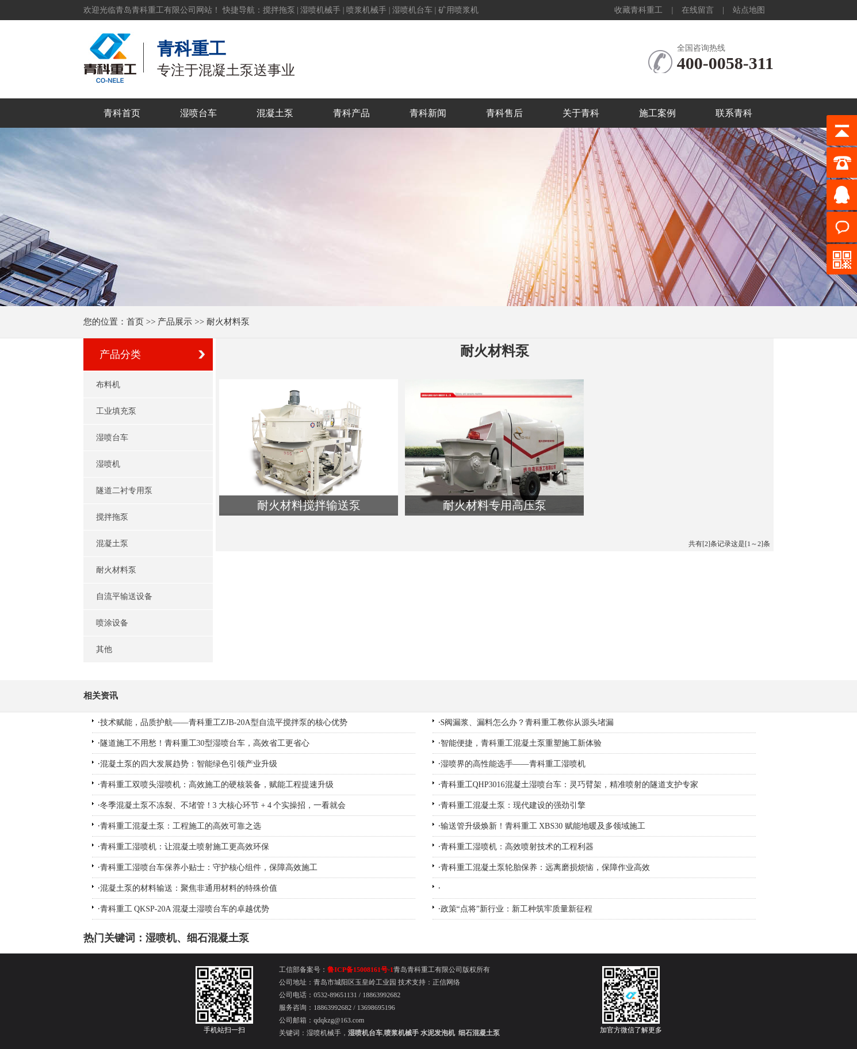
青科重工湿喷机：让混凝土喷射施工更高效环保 (184, 846)
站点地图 (749, 10)
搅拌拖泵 (279, 10)
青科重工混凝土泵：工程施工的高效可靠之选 (180, 826)
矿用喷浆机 (458, 10)
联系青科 (734, 113)
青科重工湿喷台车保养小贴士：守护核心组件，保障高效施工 (208, 867)
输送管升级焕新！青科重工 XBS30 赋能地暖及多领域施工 (543, 826)
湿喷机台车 (412, 10)
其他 (104, 649)
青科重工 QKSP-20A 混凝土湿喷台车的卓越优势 (185, 909)
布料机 (108, 384)
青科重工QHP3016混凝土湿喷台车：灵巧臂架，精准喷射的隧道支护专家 (569, 784)
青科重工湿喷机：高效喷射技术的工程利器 (517, 846)
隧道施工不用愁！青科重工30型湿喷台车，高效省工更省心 (204, 743)
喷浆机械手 (366, 10)
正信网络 (446, 982)
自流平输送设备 (124, 596)
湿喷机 (108, 464)
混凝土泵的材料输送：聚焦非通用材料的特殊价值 (188, 888)
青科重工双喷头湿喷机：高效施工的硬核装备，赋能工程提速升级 (217, 784)
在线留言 (698, 10)
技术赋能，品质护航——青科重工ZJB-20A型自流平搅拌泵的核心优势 (223, 722)
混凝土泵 (275, 113)
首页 (135, 321)
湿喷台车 (198, 113)
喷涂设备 (112, 623)
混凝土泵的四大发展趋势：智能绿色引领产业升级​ (188, 764)
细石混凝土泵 (218, 938)
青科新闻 (428, 113)
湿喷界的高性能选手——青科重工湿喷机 (513, 764)
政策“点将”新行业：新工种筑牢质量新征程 (516, 909)
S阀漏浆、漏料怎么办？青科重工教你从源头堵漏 (527, 722)
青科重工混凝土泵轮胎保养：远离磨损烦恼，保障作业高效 (545, 867)
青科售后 (504, 113)
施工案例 (657, 113)
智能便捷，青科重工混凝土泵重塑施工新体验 (521, 743)
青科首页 (122, 113)
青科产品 (351, 113)
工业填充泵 (116, 411)
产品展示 (175, 321)
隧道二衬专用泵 (124, 490)
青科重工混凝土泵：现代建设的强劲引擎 (513, 805)
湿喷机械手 (320, 10)
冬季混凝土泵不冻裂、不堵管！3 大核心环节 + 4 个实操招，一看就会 (223, 805)
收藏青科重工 (638, 10)
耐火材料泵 (116, 570)
